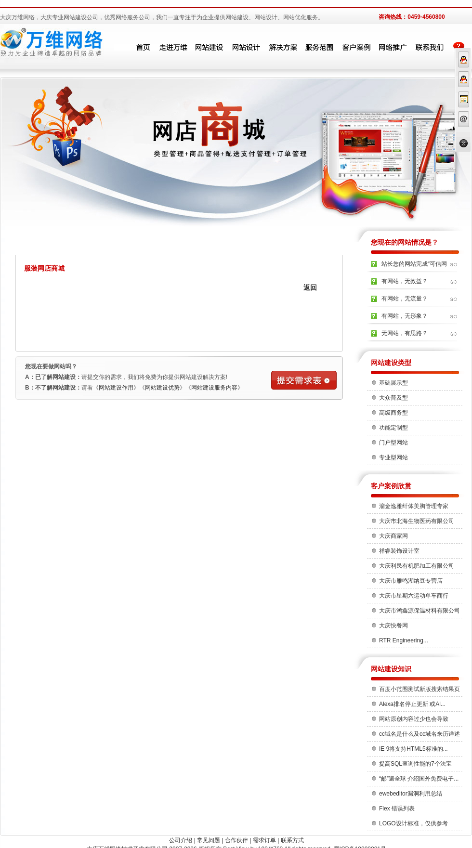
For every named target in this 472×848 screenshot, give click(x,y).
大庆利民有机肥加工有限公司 (416, 565)
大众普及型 (393, 397)
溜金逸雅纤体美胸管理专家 (413, 506)
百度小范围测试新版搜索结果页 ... (419, 691)
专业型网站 (393, 457)
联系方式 (292, 840)
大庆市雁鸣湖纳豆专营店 (411, 580)
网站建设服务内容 (214, 387)
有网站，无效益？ (404, 281)
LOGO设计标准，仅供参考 (413, 823)
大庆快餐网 (393, 625)
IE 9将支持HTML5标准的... (413, 748)
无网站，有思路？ (404, 333)
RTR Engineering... (403, 640)
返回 (310, 287)
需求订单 (264, 840)
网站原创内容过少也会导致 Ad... (413, 721)
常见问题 (208, 840)
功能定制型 (393, 427)
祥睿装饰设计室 (399, 551)
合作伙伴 (236, 840)
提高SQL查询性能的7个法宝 (415, 763)
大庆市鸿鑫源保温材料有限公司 (419, 610)
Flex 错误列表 (397, 808)
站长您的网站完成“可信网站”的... (414, 267)
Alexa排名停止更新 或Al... (412, 704)
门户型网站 (393, 442)
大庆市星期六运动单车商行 (413, 595)
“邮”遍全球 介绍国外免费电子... (419, 778)
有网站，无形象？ (404, 316)
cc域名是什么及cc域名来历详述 (419, 734)
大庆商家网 (393, 536)
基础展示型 (393, 382)
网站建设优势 (162, 387)
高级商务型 (393, 412)
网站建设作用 (116, 387)
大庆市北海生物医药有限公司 (416, 521)
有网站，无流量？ (404, 298)
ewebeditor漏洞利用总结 (410, 793)
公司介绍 (180, 840)
